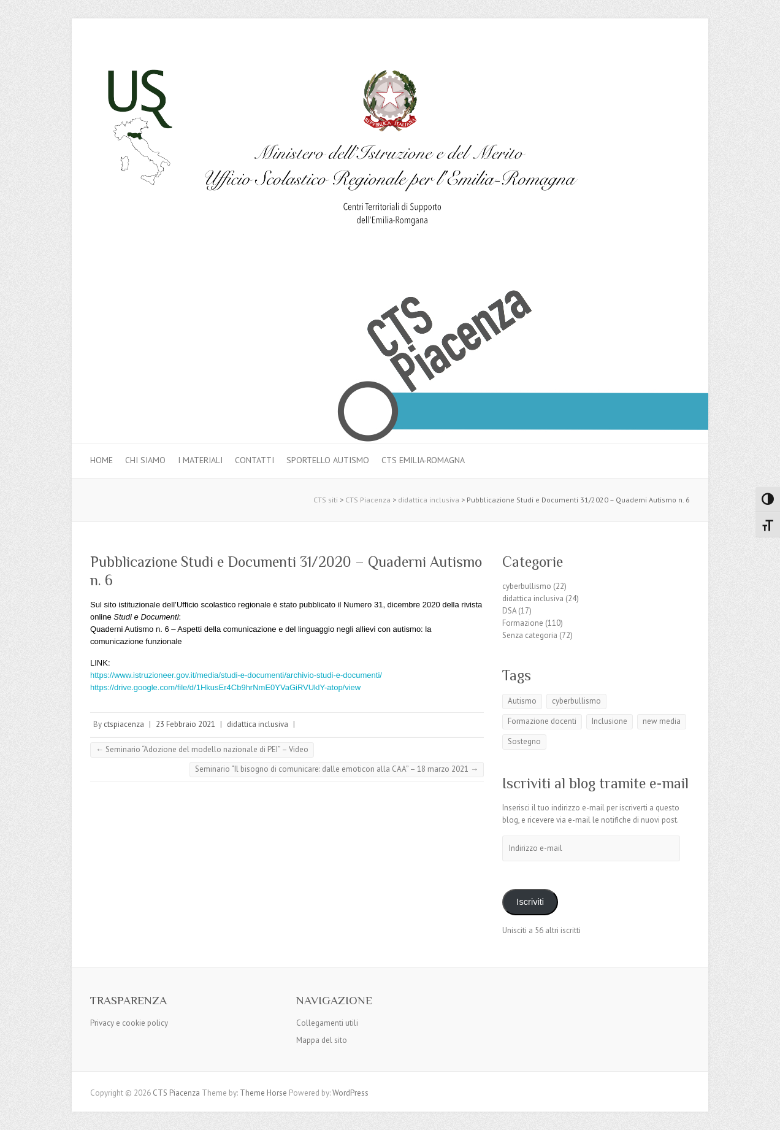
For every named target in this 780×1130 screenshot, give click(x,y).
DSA (509, 610)
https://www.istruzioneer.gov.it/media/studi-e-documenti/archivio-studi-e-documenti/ (236, 675)
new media (662, 721)
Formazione (522, 623)
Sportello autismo (327, 460)
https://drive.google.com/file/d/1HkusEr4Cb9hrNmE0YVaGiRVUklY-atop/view (225, 687)
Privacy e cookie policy (129, 1023)
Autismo (522, 701)
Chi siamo (145, 460)
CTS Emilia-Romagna (423, 460)
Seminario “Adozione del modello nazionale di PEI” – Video (202, 749)
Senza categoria (529, 635)
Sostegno (524, 741)
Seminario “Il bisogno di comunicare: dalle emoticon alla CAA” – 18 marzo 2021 (336, 769)
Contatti (254, 460)
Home (101, 460)
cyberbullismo (526, 586)
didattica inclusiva (257, 724)
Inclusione (609, 721)
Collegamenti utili (327, 1023)
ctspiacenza (124, 724)
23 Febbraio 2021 (185, 724)
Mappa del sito (321, 1040)
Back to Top (763, 1113)
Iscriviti (530, 902)
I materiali (200, 460)
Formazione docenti (542, 721)
